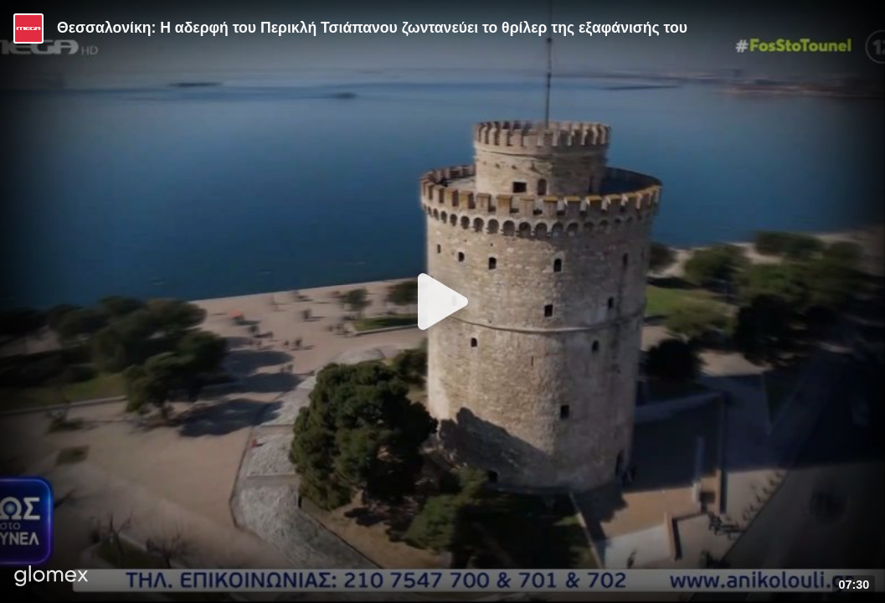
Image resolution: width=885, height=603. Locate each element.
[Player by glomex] (51, 577)
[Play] (443, 301)
